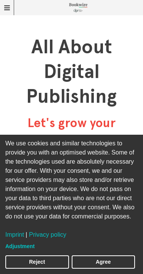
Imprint (14, 234)
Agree (103, 262)
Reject (37, 262)
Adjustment (20, 246)
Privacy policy (47, 234)
